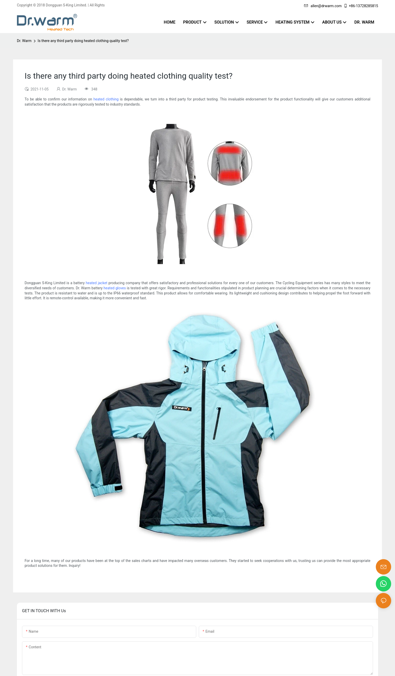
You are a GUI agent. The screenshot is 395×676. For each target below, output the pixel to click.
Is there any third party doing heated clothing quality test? (83, 41)
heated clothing (106, 99)
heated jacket (96, 283)
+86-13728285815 (361, 6)
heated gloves (114, 288)
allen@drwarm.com (323, 6)
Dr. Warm (24, 41)
